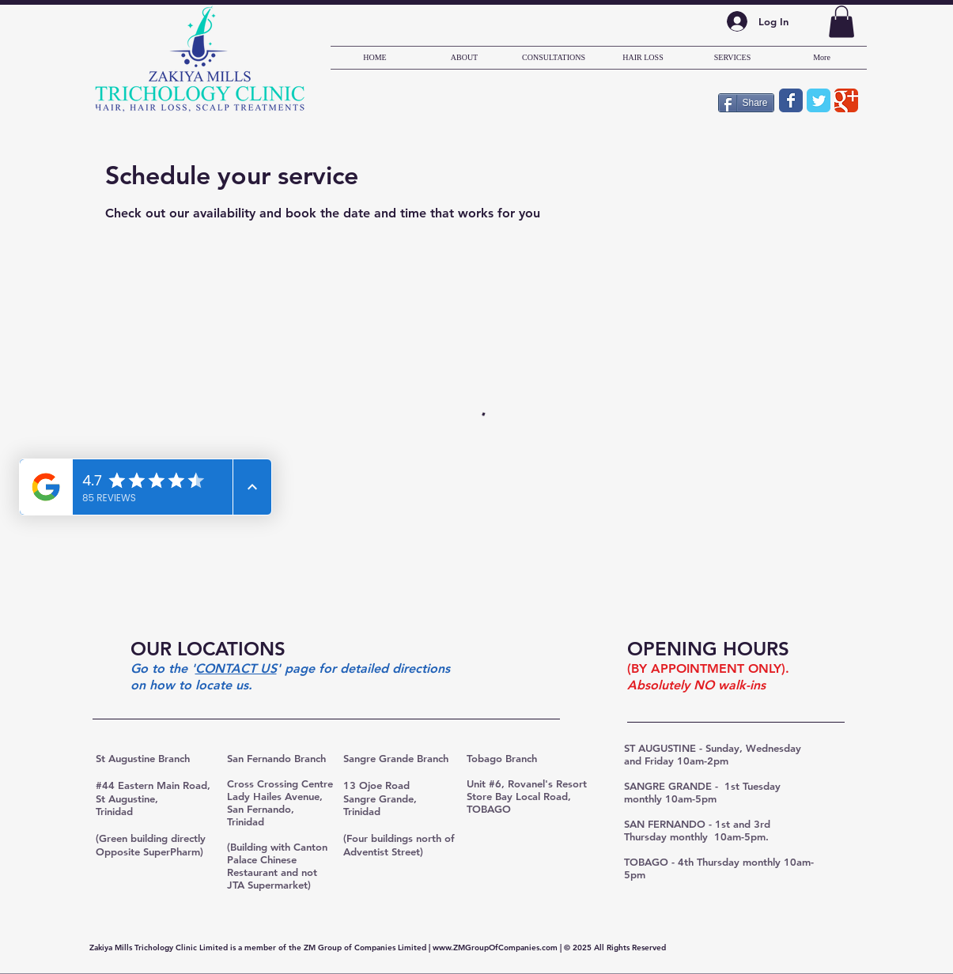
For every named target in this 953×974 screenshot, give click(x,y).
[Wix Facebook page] (791, 100)
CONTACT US (236, 668)
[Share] (746, 102)
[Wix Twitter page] (818, 100)
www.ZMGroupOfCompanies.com (495, 947)
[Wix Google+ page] (846, 100)
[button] (841, 22)
